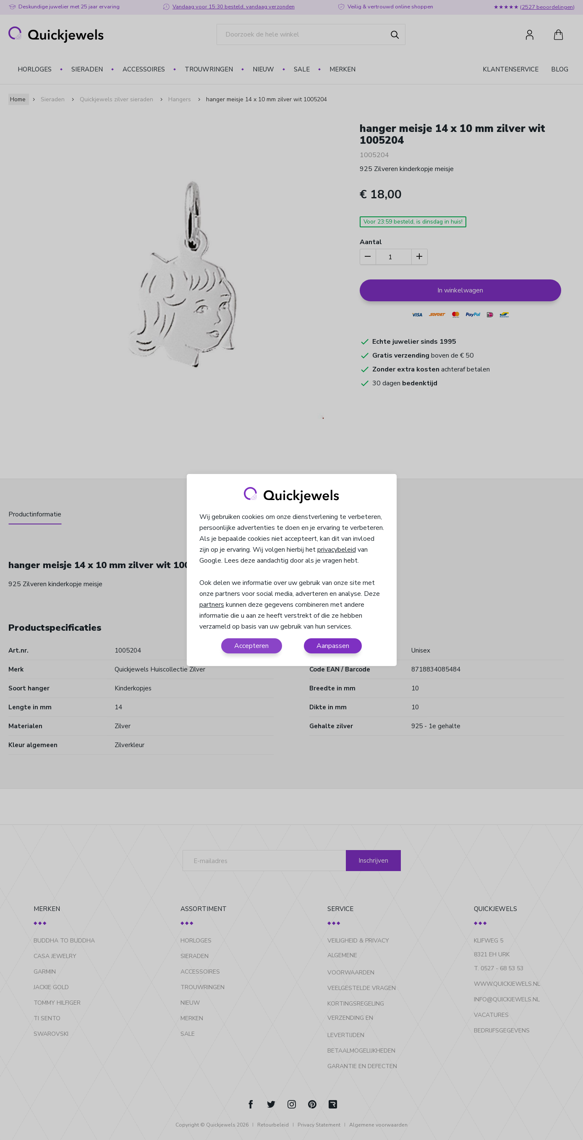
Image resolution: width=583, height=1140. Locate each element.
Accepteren (251, 645)
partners (211, 604)
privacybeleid (336, 549)
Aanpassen (332, 645)
